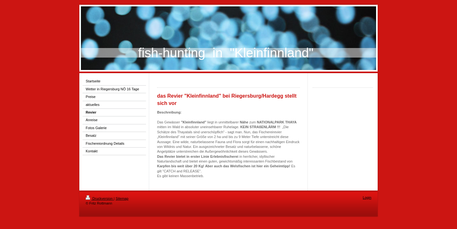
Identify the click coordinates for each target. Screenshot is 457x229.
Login (367, 197)
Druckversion (100, 198)
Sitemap (122, 198)
